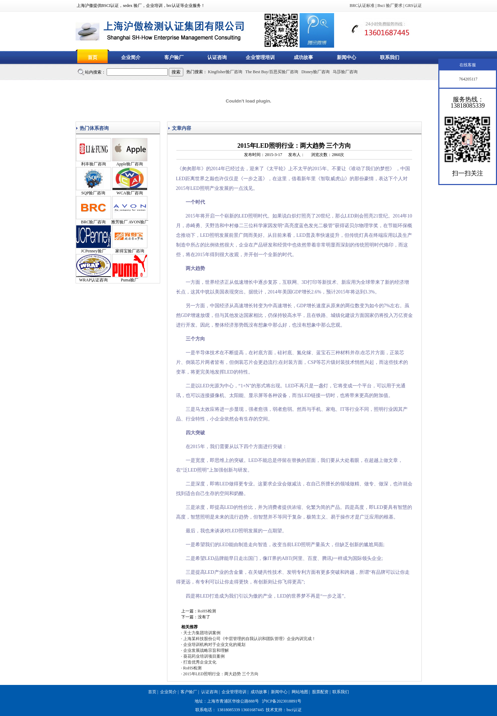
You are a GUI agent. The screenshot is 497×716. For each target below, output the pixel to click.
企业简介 (130, 57)
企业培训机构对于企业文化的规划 (214, 644)
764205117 (468, 79)
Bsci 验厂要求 (389, 5)
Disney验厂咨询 (315, 71)
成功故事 (303, 57)
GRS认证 (413, 5)
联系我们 (389, 57)
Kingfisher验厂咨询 (225, 71)
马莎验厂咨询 (345, 71)
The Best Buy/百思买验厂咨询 (271, 71)
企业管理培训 (260, 57)
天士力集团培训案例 (202, 632)
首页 (92, 57)
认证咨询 (217, 57)
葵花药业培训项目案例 (204, 656)
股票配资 (320, 691)
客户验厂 (174, 57)
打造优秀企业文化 (199, 662)
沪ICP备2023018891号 (282, 701)
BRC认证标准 (362, 5)
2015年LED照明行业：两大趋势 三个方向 (221, 673)
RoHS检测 (207, 611)
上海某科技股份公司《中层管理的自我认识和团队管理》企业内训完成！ (249, 638)
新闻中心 (346, 57)
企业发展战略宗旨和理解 (206, 650)
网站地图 (300, 691)
